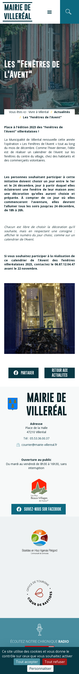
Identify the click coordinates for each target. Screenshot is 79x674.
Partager (23, 373)
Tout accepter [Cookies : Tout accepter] (27, 661)
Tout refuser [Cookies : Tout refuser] (54, 661)
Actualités (62, 112)
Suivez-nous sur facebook (38, 509)
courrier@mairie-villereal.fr (36, 444)
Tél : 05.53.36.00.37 (36, 438)
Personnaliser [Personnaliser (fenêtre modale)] (40, 668)
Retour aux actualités (60, 372)
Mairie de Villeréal (17, 11)
